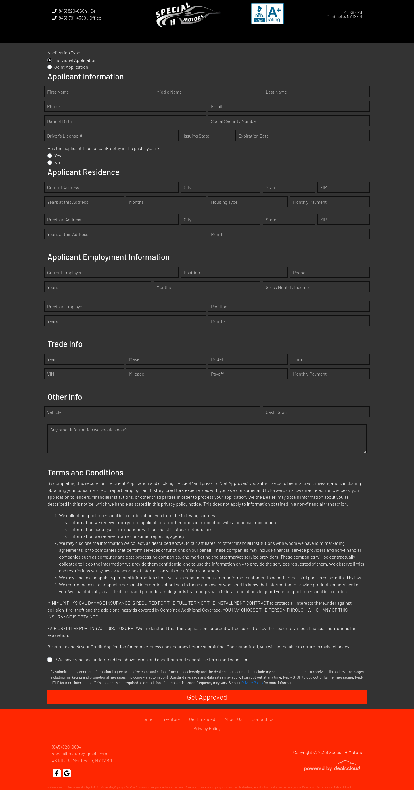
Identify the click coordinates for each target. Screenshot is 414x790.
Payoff (217, 373)
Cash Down (276, 412)
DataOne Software (136, 787)
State (271, 187)
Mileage (136, 373)
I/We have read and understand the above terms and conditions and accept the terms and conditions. (153, 659)
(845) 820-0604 (67, 746)
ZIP (323, 187)
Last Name (276, 91)
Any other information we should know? (88, 429)
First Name (58, 91)
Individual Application (75, 60)
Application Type (63, 52)
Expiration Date (253, 135)
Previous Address (64, 219)
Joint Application (71, 67)
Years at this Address (67, 202)
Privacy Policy (252, 682)
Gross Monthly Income (287, 287)
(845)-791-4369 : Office (76, 17)
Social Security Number (234, 121)
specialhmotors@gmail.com (79, 753)
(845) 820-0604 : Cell (75, 11)
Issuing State (196, 135)
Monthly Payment (310, 202)
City (187, 187)
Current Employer (64, 272)
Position (192, 272)
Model (217, 359)
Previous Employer (65, 306)
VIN (50, 373)
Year (51, 359)
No (57, 162)
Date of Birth (59, 121)
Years (52, 287)
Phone (53, 106)
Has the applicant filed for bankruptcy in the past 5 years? (103, 148)
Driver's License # (64, 135)
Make (134, 359)
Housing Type (224, 202)
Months (136, 202)
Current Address (63, 187)
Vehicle (54, 412)
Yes (57, 155)
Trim (297, 359)
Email (216, 106)
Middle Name (169, 91)
